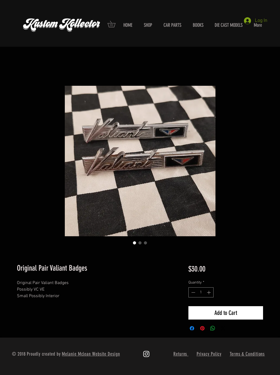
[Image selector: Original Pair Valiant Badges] (134, 243)
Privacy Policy (209, 354)
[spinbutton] (201, 292)
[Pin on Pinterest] (202, 328)
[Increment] (209, 292)
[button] (114, 24)
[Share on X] (223, 328)
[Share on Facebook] (192, 328)
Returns (180, 354)
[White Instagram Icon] (146, 354)
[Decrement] (192, 292)
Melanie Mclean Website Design (91, 354)
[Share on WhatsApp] (212, 328)
